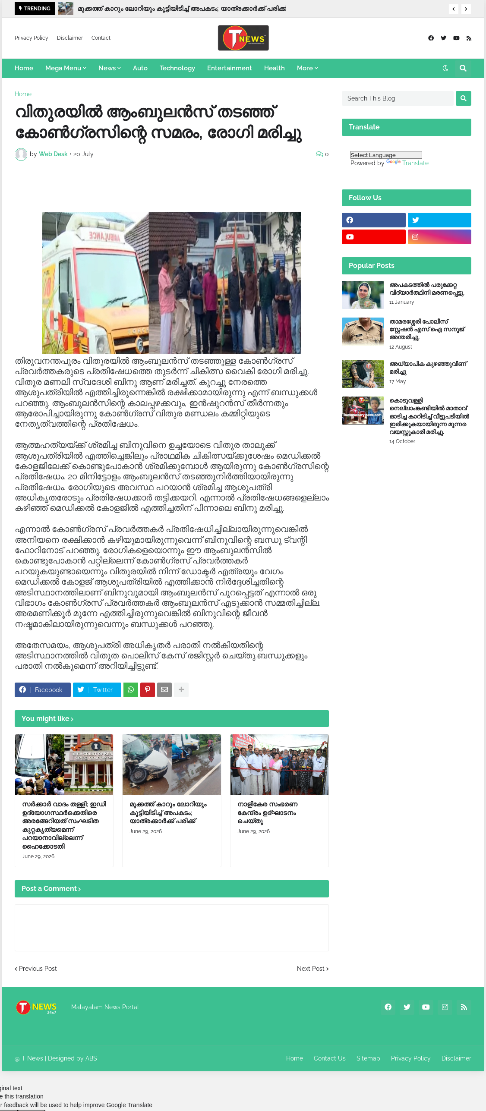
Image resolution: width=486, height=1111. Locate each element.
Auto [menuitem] (140, 68)
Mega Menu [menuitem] (63, 68)
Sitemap (368, 1058)
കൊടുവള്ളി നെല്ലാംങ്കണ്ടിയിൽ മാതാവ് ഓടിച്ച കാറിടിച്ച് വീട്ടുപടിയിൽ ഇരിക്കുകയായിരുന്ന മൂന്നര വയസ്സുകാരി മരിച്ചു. (429, 416)
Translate (407, 163)
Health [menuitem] (274, 68)
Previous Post (38, 968)
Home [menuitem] (24, 68)
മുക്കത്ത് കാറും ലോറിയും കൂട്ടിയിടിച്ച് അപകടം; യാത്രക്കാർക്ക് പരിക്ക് (182, 9)
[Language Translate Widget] (386, 155)
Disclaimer (70, 38)
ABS (91, 1058)
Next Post (311, 968)
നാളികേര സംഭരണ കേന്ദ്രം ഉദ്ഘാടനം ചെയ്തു (267, 812)
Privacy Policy (31, 38)
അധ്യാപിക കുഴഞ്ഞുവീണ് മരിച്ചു (427, 367)
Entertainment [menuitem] (229, 68)
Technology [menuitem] (177, 68)
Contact (101, 38)
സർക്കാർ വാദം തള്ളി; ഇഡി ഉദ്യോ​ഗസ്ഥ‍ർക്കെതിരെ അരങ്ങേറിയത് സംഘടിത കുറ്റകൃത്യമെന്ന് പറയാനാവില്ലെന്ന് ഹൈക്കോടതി (64, 825)
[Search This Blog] (398, 98)
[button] (453, 9)
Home (23, 94)
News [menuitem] (107, 68)
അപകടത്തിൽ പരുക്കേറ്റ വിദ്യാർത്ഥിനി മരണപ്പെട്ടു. (426, 288)
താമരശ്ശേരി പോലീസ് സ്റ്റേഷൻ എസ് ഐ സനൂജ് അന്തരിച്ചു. (426, 329)
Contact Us (330, 1058)
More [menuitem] (305, 68)
